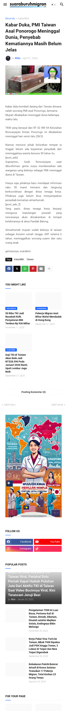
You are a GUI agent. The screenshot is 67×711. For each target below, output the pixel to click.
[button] (5, 5)
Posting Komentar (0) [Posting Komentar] (33, 392)
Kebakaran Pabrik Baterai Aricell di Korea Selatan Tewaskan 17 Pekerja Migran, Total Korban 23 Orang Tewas (43, 671)
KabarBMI (23, 18)
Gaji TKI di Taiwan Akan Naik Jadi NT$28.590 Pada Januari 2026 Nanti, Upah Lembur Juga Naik (16, 363)
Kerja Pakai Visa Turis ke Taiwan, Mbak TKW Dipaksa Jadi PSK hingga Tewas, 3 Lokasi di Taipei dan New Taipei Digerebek (44, 645)
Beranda (10, 18)
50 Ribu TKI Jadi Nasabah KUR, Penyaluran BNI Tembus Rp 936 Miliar (17, 318)
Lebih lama (57, 404)
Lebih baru (10, 404)
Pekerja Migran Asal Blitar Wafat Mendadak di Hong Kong (48, 316)
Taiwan (30, 259)
